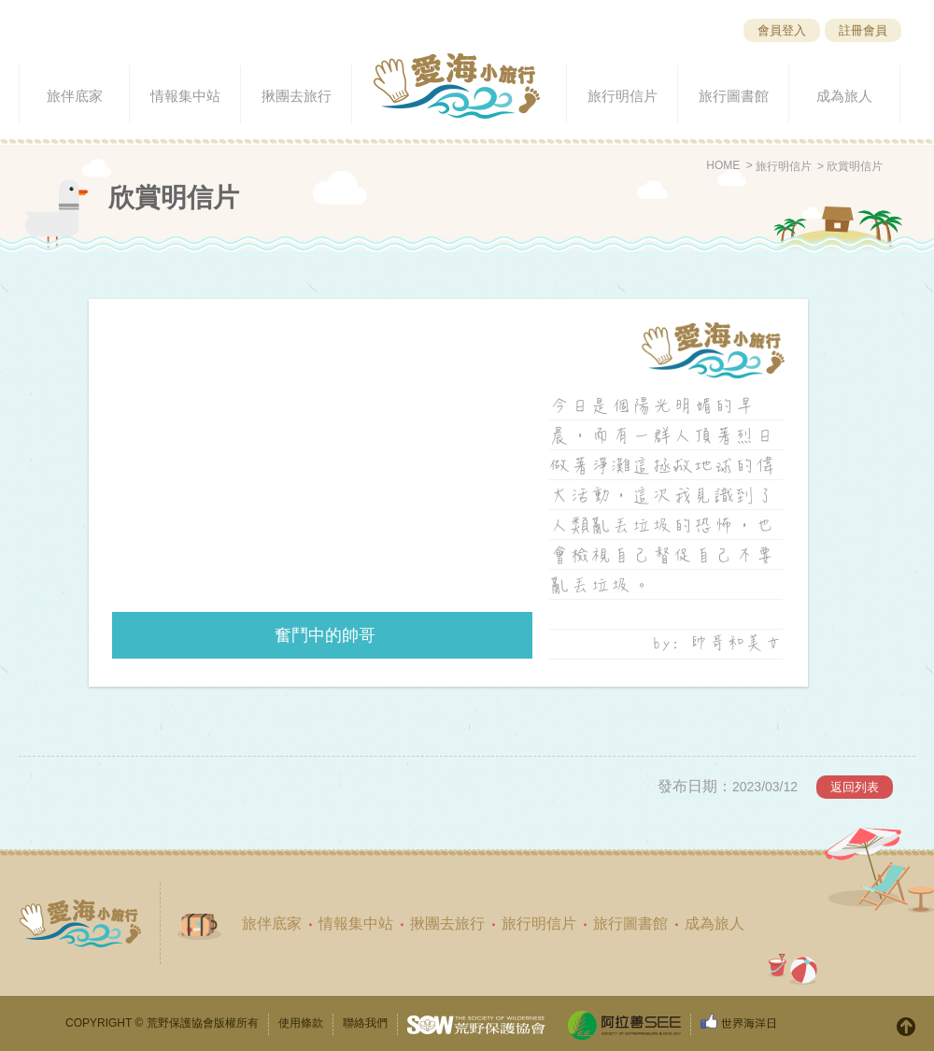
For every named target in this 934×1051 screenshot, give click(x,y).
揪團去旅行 (447, 923)
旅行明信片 (784, 166)
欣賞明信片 (855, 166)
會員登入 (781, 30)
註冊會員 (863, 30)
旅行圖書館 (630, 923)
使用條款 (300, 1023)
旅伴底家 (272, 923)
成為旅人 (714, 923)
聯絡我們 (365, 1023)
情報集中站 (355, 923)
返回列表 (854, 787)
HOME (723, 165)
